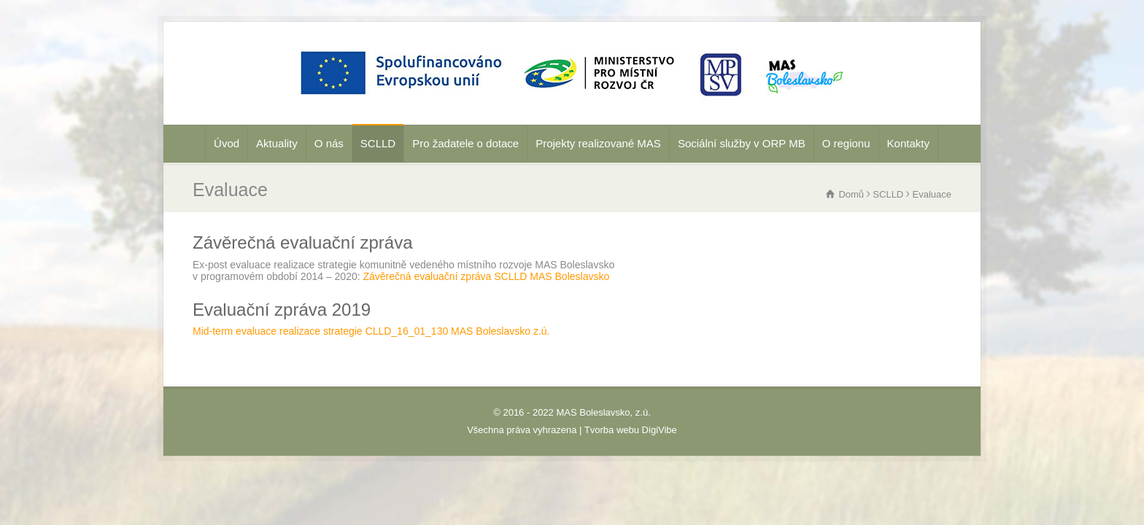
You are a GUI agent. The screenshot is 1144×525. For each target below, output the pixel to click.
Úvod (226, 143)
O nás (329, 143)
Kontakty (908, 143)
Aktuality (277, 143)
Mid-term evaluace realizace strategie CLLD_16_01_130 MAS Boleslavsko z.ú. (371, 331)
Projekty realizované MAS (598, 143)
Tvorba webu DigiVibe (630, 429)
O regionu (846, 143)
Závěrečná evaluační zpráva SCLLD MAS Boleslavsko (486, 276)
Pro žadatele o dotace (465, 143)
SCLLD (377, 143)
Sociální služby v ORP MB (741, 143)
